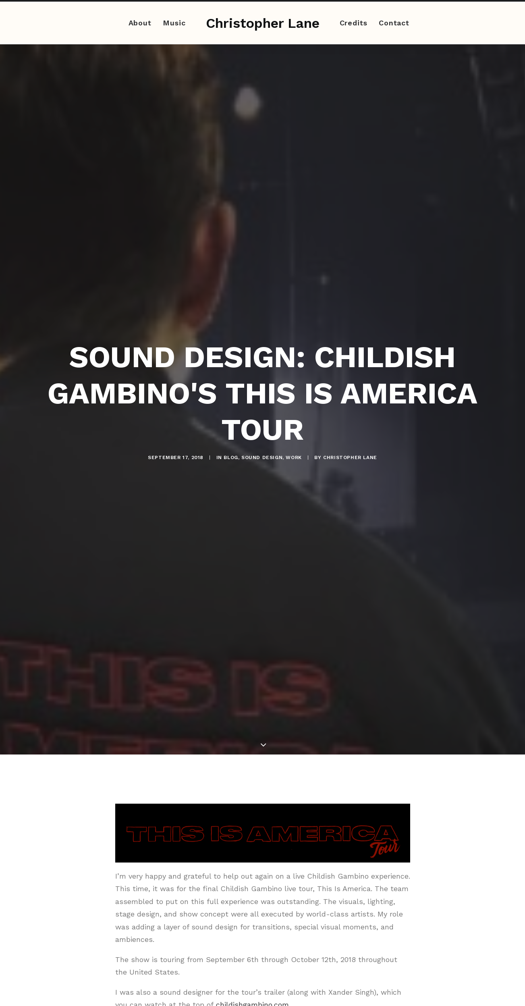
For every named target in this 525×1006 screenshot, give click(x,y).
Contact (394, 23)
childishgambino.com (252, 983)
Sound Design (261, 446)
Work (293, 446)
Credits (353, 23)
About (140, 23)
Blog (231, 446)
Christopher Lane (350, 446)
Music (174, 23)
